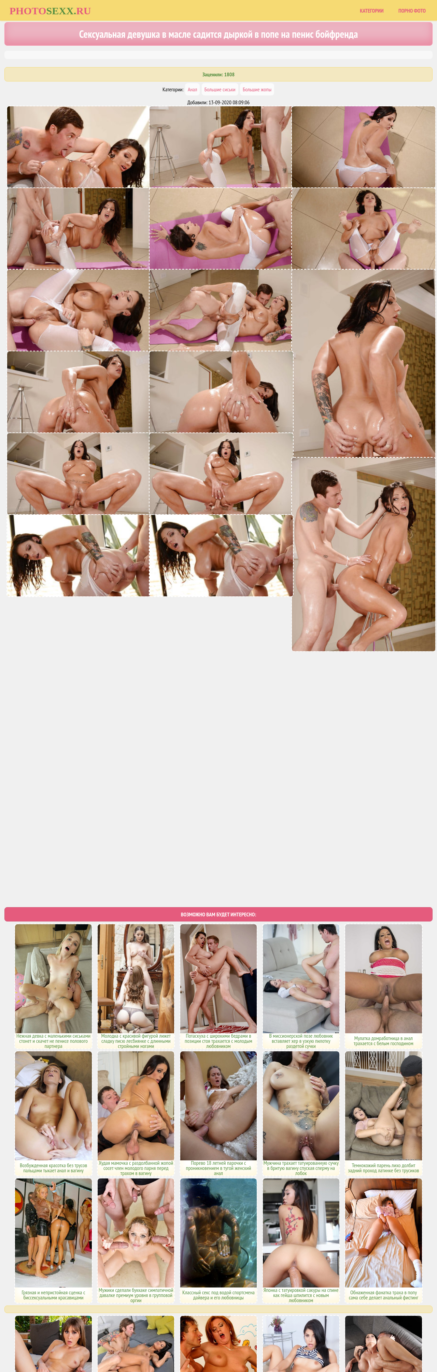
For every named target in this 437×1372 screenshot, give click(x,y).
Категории (371, 10)
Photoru (50, 10)
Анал (192, 89)
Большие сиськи (220, 89)
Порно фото (412, 10)
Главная (165, 1338)
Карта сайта (192, 1338)
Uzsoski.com (267, 1338)
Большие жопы (257, 89)
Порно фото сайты (230, 1338)
